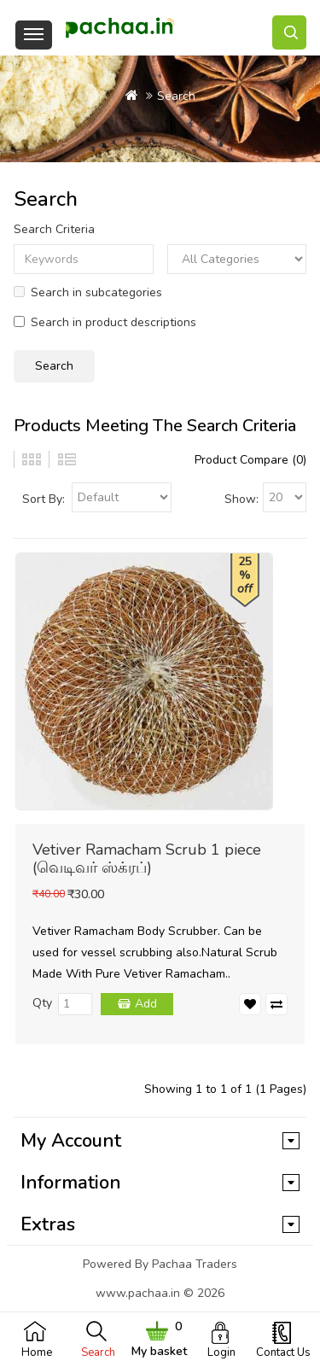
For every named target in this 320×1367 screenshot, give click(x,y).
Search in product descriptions (105, 322)
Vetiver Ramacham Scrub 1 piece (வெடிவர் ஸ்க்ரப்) (146, 858)
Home (36, 1352)
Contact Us (283, 1352)
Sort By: (43, 499)
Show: (241, 499)
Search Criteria (54, 229)
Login (221, 1352)
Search (98, 1352)
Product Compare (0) (250, 460)
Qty (42, 1003)
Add (146, 1004)
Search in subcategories (88, 292)
